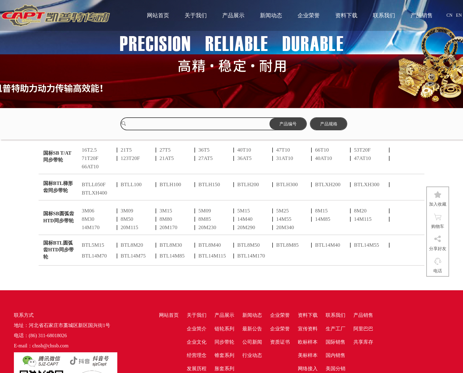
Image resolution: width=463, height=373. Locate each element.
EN (459, 15)
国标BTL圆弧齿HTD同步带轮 (58, 250)
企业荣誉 (309, 15)
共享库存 (363, 342)
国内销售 (335, 355)
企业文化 (196, 342)
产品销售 (422, 15)
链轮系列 (224, 328)
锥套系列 (224, 355)
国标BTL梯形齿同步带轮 (58, 187)
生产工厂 (335, 328)
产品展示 (233, 15)
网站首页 (158, 15)
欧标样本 (308, 342)
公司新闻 (252, 342)
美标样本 (308, 355)
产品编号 (288, 123)
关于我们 (196, 15)
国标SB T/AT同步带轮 (57, 156)
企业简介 (196, 328)
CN (449, 15)
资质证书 (280, 342)
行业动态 (252, 355)
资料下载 (346, 15)
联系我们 (384, 15)
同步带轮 (224, 342)
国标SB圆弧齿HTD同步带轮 (58, 217)
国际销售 (335, 342)
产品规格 (328, 123)
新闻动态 (271, 15)
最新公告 (252, 328)
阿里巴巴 (363, 328)
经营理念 (196, 355)
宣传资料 (308, 328)
